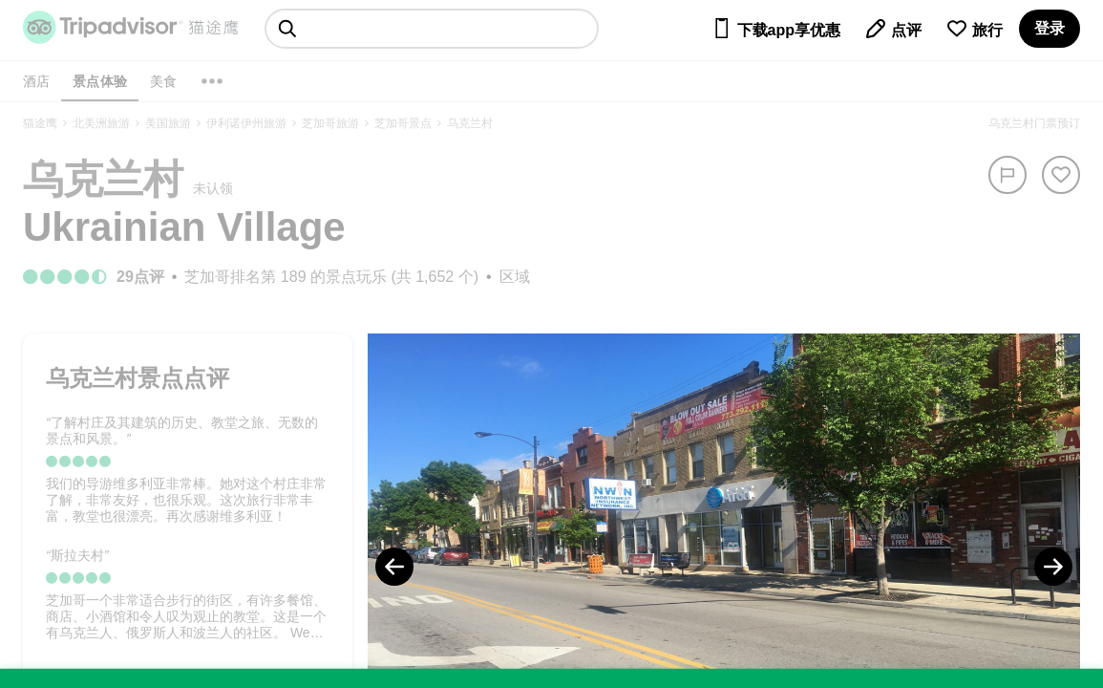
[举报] (1007, 175)
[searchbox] (431, 29)
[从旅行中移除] (1061, 175)
